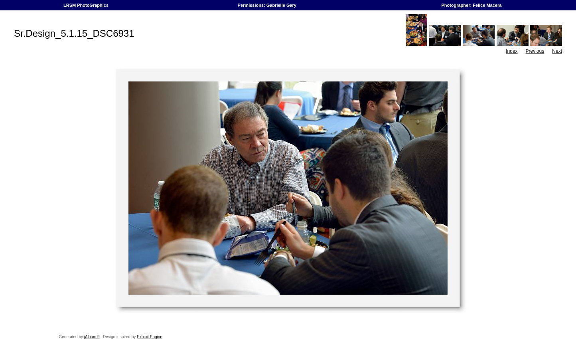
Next (557, 51)
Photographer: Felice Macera (471, 5)
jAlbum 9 (92, 337)
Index (511, 51)
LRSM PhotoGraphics (86, 5)
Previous (535, 51)
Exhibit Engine (149, 337)
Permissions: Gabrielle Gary (267, 5)
